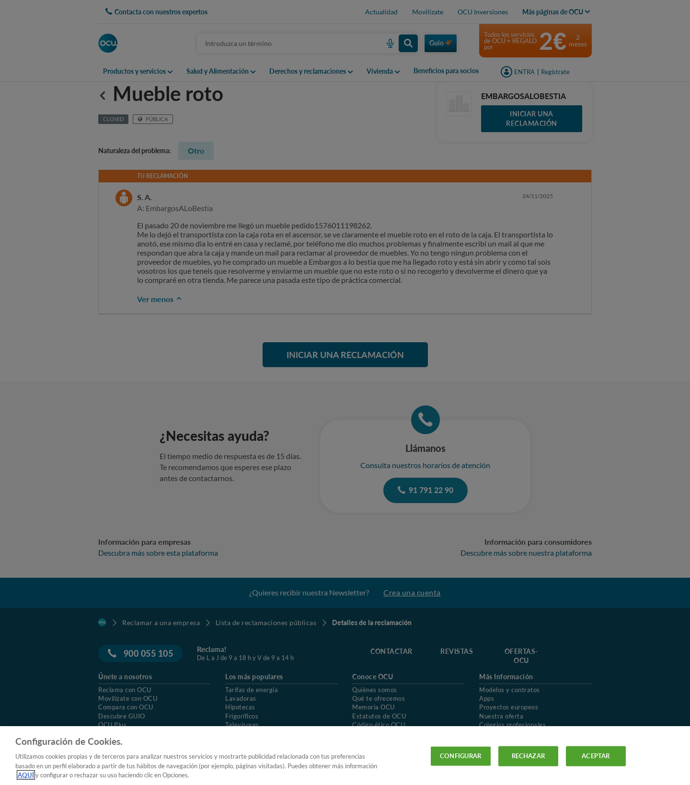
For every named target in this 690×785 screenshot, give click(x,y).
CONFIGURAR (460, 756)
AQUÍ (26, 775)
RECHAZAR (528, 756)
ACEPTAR (596, 756)
